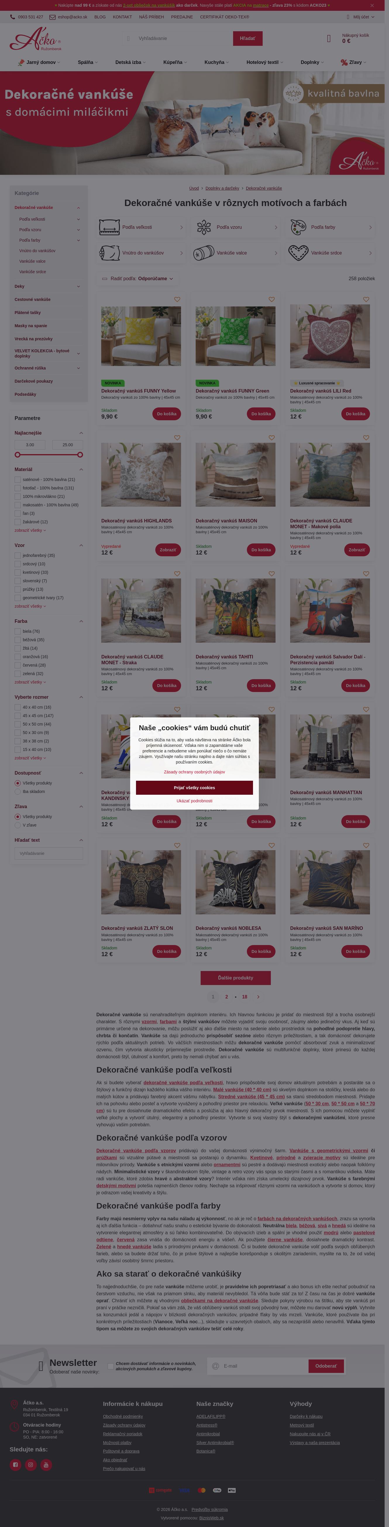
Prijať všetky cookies (194, 787)
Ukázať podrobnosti (194, 801)
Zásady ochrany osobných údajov (194, 772)
